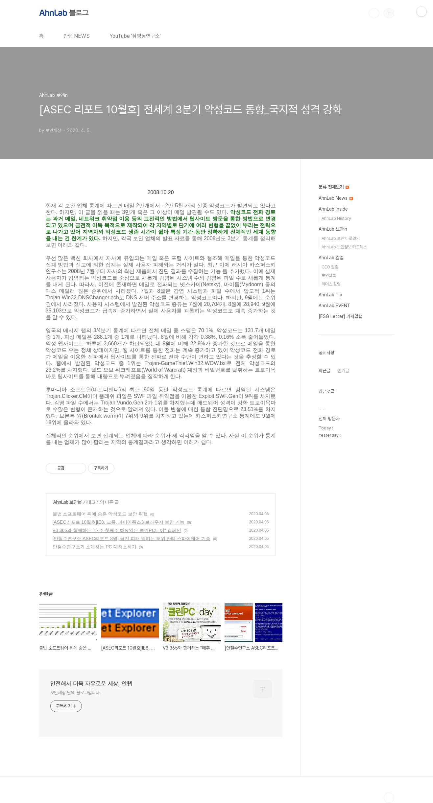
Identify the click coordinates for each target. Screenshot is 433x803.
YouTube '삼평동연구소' (135, 36)
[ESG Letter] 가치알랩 (340, 316)
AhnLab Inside (333, 209)
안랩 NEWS (76, 36)
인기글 (343, 370)
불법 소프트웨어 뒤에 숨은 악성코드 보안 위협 (100, 513)
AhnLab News (336, 198)
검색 (374, 13)
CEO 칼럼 (330, 266)
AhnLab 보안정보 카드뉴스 (344, 246)
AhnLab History (336, 218)
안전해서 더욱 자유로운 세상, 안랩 (91, 683)
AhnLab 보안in (67, 502)
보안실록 (329, 275)
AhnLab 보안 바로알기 (341, 238)
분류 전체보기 (334, 187)
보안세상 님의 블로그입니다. (75, 692)
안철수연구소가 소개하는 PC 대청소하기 (94, 546)
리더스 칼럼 (331, 284)
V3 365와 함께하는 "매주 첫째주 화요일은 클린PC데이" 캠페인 (117, 530)
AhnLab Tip (330, 294)
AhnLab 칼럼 (331, 257)
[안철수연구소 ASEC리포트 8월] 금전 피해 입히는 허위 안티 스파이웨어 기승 (132, 538)
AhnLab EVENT (334, 305)
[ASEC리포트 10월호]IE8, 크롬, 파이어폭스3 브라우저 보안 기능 (118, 522)
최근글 (324, 370)
